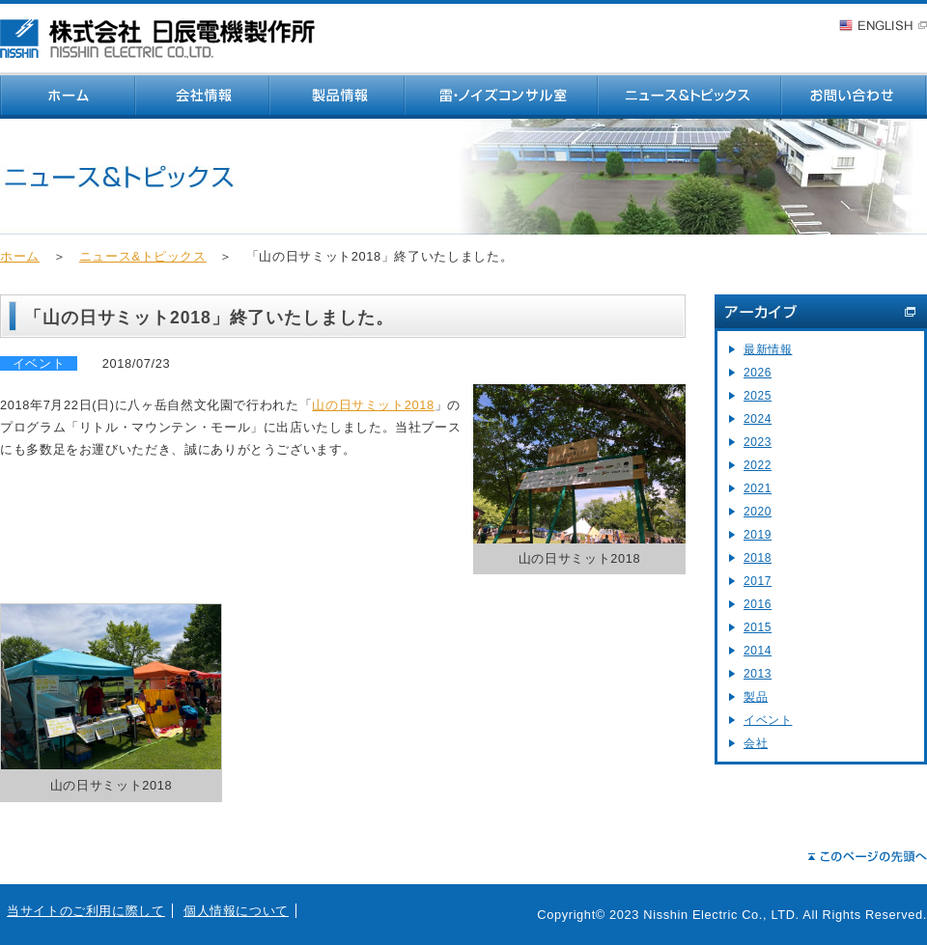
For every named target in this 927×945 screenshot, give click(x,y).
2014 (758, 650)
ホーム (20, 256)
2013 (758, 674)
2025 (758, 396)
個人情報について (236, 910)
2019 (758, 535)
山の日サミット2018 (373, 405)
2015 (758, 627)
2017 (758, 581)
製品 (756, 697)
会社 (756, 743)
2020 (758, 511)
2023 (758, 442)
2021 (758, 488)
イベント (768, 720)
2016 (758, 604)
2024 (758, 419)
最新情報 (768, 349)
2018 (758, 558)
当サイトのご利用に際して (86, 910)
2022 (758, 465)
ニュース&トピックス (143, 256)
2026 (758, 372)
